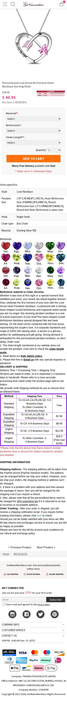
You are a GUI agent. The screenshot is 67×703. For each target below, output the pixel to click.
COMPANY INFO (10, 624)
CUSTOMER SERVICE (13, 630)
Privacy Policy (44, 604)
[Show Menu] (5, 4)
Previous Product (19, 547)
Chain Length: (15, 137)
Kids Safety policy (31, 356)
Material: (12, 113)
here (15, 529)
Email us (29, 359)
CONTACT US (9, 635)
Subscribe (56, 599)
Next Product (46, 547)
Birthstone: (13, 125)
